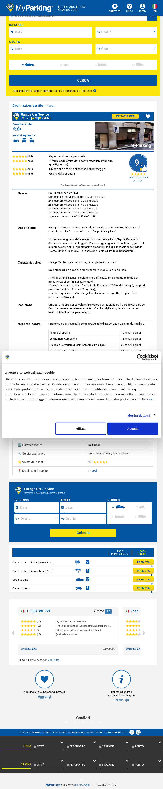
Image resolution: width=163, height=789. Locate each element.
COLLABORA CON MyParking (68, 732)
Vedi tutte (53, 660)
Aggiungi (44, 696)
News (90, 732)
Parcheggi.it (82, 784)
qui (151, 399)
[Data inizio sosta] (39, 507)
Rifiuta (81, 428)
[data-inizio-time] (128, 32)
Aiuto (129, 8)
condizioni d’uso (114, 732)
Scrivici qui (121, 700)
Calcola (83, 532)
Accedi (142, 11)
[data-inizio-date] (53, 32)
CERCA (83, 80)
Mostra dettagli (138, 415)
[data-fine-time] (128, 49)
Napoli (51, 105)
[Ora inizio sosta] (39, 519)
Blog (99, 732)
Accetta (132, 428)
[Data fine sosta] (85, 507)
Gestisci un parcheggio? (35, 732)
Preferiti (114, 8)
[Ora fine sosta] (85, 519)
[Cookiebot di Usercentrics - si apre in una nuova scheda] (140, 357)
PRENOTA (145, 562)
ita (155, 11)
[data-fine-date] (53, 49)
